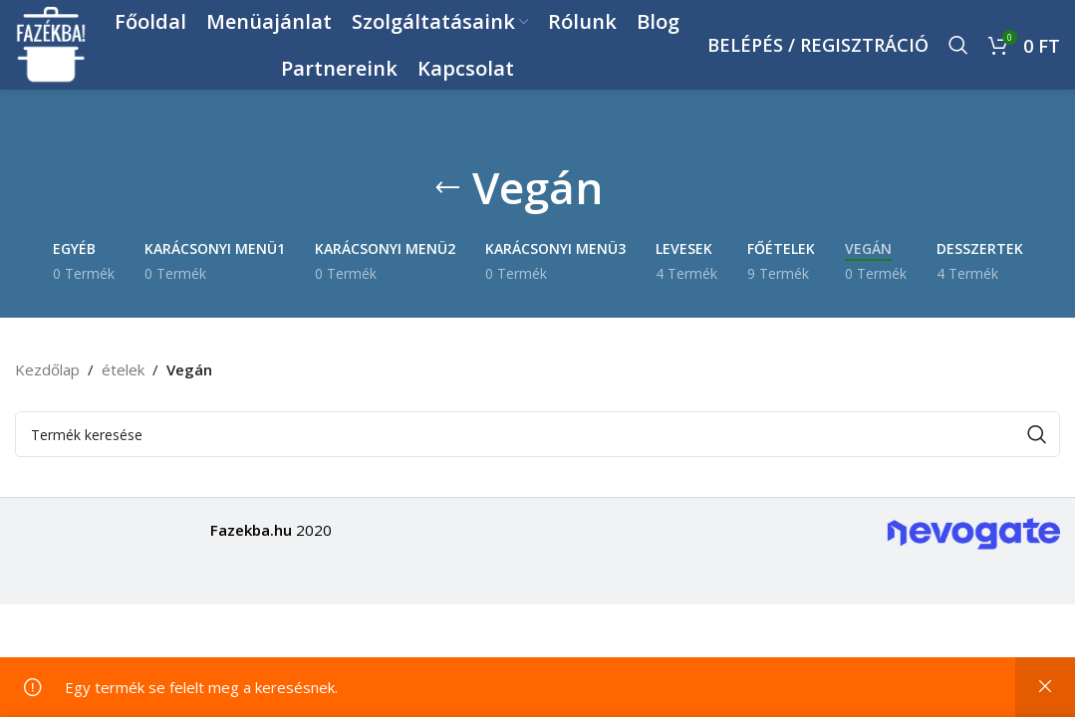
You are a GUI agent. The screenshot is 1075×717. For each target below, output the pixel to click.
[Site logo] (51, 43)
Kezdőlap (47, 369)
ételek (123, 369)
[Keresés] (958, 45)
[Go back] (447, 188)
